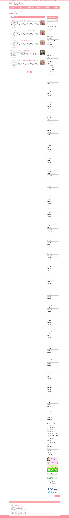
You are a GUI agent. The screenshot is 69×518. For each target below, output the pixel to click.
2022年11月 (50, 177)
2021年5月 (49, 216)
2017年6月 (49, 318)
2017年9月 (49, 311)
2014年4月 (49, 400)
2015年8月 (49, 365)
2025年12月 (50, 97)
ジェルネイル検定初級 (51, 71)
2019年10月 (50, 257)
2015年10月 (50, 361)
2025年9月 (49, 104)
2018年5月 (49, 294)
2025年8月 (49, 106)
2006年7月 (49, 413)
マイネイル (49, 63)
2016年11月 (50, 333)
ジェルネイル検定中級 (51, 73)
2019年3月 (49, 272)
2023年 (13, 13)
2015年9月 (49, 363)
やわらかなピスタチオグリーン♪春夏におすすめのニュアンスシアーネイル (25, 60)
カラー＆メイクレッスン (51, 450)
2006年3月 (49, 415)
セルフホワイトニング (51, 55)
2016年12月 (50, 331)
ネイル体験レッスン (51, 452)
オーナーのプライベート (23, 52)
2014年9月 (49, 389)
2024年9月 (49, 130)
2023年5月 (49, 164)
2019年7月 (49, 264)
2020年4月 (49, 244)
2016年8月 (49, 339)
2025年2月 (49, 119)
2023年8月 (49, 158)
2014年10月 (50, 387)
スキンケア (49, 48)
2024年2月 (49, 145)
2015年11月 (50, 359)
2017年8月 (49, 313)
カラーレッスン (50, 448)
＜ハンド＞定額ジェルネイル (52, 429)
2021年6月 (49, 214)
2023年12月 (50, 149)
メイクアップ (50, 53)
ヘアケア (49, 79)
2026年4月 (49, 89)
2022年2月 (49, 197)
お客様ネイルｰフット (51, 61)
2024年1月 (49, 147)
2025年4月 (49, 115)
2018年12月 (50, 279)
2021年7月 (49, 212)
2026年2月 (49, 93)
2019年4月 (49, 270)
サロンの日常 (50, 38)
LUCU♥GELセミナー (51, 454)
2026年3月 (49, 91)
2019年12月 (50, 253)
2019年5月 (49, 268)
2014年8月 (49, 391)
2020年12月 (50, 227)
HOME (10, 13)
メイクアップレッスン (51, 446)
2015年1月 (49, 380)
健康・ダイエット (50, 83)
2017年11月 (50, 307)
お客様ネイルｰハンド (16, 22)
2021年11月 (50, 203)
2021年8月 (49, 210)
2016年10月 (50, 335)
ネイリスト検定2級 (51, 67)
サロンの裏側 (50, 44)
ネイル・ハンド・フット (51, 427)
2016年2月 (49, 352)
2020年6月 (49, 240)
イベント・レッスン (51, 42)
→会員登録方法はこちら (52, 483)
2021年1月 (49, 225)
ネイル (49, 57)
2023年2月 (49, 171)
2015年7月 (49, 367)
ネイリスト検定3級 (51, 69)
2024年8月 (49, 132)
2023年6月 (49, 162)
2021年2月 (49, 223)
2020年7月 (49, 238)
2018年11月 (50, 281)
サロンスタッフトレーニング (52, 40)
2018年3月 (49, 298)
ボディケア (49, 81)
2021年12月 (50, 201)
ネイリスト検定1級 (51, 65)
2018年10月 (50, 283)
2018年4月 (49, 296)
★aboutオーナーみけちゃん (17, 52)
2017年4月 (49, 322)
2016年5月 (49, 346)
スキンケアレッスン (51, 444)
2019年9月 (49, 259)
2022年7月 (49, 186)
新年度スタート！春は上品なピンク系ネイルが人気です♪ (22, 20)
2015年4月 (49, 374)
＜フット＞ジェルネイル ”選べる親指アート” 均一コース (53, 436)
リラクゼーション (50, 438)
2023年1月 (49, 173)
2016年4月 (49, 348)
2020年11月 (50, 229)
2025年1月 (49, 121)
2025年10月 (50, 102)
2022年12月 (50, 175)
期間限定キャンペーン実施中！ (52, 26)
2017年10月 (50, 309)
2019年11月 (50, 255)
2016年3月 (49, 350)
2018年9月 (49, 285)
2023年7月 (49, 160)
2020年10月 (50, 231)
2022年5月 (49, 190)
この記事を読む (14, 27)
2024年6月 (49, 136)
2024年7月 (49, 134)
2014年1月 (49, 406)
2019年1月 (49, 277)
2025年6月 (49, 110)
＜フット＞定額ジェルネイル (52, 433)
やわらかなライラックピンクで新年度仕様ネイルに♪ (21, 40)
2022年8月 (49, 184)
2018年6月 (49, 292)
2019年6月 (49, 266)
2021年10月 (50, 205)
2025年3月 (49, 117)
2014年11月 (50, 385)
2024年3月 (49, 143)
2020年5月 (49, 242)
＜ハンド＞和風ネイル (51, 431)
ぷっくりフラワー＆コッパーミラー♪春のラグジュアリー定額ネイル (24, 30)
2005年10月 (50, 419)
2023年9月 (49, 156)
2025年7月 (49, 108)
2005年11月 (50, 417)
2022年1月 (49, 199)
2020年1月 (49, 251)
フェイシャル (50, 425)
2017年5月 (49, 320)
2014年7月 (49, 393)
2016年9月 (49, 337)
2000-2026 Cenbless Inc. (33, 515)
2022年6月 (49, 188)
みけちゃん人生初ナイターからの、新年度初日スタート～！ (22, 50)
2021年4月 (49, 218)
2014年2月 (49, 404)
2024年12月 (50, 123)
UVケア (49, 77)
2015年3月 (49, 376)
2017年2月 (49, 326)
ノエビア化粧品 (50, 36)
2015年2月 (49, 378)
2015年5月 (49, 372)
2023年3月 (49, 169)
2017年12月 (50, 305)
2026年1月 (49, 95)
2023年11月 (50, 151)
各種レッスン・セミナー (51, 442)
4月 (14, 13)
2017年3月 (49, 324)
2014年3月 (49, 402)
